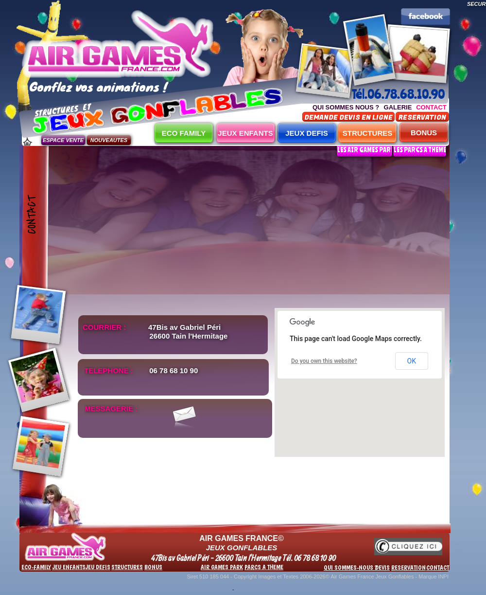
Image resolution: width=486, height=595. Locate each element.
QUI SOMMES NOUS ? (345, 107)
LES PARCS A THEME (420, 149)
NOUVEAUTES (108, 140)
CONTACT (431, 107)
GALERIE (398, 107)
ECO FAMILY (184, 133)
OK (411, 361)
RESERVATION (422, 117)
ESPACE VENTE (63, 140)
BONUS (424, 132)
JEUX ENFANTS (245, 133)
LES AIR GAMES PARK (366, 149)
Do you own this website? (324, 361)
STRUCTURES (368, 133)
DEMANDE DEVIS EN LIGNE (348, 117)
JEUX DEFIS (306, 133)
